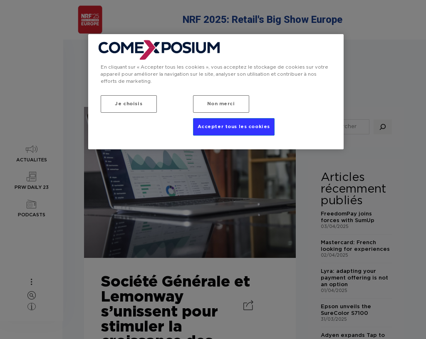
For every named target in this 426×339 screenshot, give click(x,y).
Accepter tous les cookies (234, 126)
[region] (216, 91)
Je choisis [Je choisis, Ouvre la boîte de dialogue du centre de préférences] (128, 103)
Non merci (221, 103)
